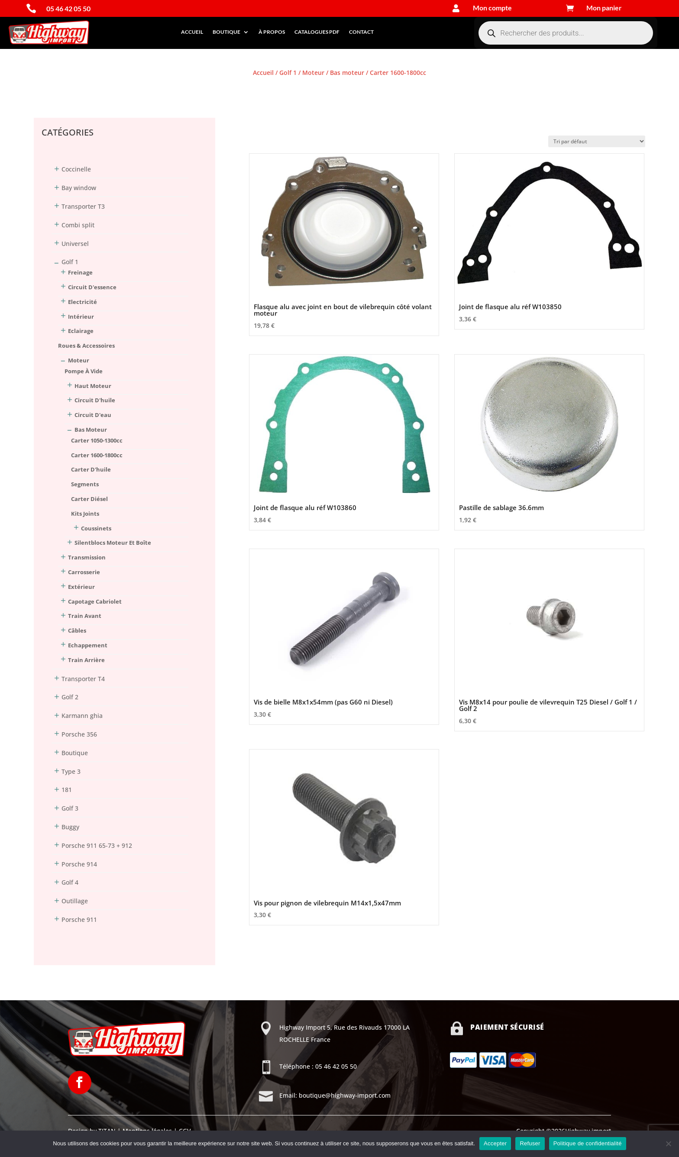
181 (66, 789)
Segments (85, 484)
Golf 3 (69, 808)
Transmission (87, 557)
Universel (75, 243)
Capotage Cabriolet (95, 601)
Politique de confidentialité (587, 1143)
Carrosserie (84, 572)
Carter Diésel (89, 499)
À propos (272, 32)
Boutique (226, 32)
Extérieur (81, 587)
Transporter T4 (83, 679)
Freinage (80, 272)
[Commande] (596, 141)
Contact (361, 32)
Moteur (313, 72)
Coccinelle (76, 169)
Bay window (78, 188)
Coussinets (96, 528)
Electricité (82, 302)
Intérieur (81, 316)
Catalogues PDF (317, 32)
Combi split (77, 225)
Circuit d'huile (94, 400)
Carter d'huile (91, 469)
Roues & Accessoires (86, 345)
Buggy (70, 827)
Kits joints (85, 513)
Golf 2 (69, 697)
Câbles (77, 630)
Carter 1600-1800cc (97, 455)
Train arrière (86, 660)
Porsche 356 (79, 734)
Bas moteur (347, 72)
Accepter (495, 1143)
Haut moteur (92, 386)
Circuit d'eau (92, 415)
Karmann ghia (82, 715)
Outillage (74, 901)
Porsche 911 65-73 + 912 (96, 845)
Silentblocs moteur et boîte (112, 542)
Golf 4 (69, 882)
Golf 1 (288, 72)
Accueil (192, 32)
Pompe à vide (84, 371)
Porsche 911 (79, 919)
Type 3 (71, 771)
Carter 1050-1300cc (97, 440)
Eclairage (81, 331)
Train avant (84, 616)
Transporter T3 (83, 206)
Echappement (87, 645)
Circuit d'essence (92, 287)
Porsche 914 (79, 864)
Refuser (530, 1143)
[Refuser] (668, 1143)
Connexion (49, 88)
